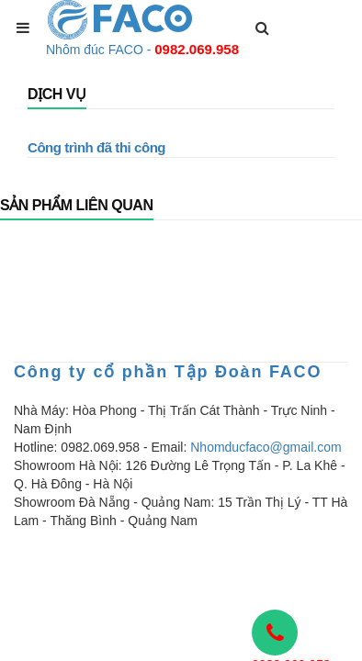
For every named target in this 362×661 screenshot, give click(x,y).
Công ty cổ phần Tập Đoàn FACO (168, 372)
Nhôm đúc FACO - (142, 49)
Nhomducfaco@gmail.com (265, 447)
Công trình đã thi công (96, 147)
